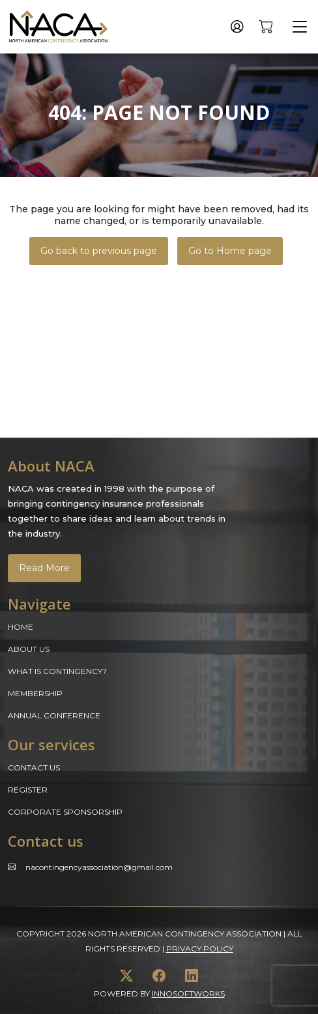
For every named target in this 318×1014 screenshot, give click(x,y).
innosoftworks (188, 993)
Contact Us (34, 767)
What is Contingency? (57, 671)
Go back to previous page (98, 251)
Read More (44, 568)
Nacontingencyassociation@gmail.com (99, 867)
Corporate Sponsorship (65, 812)
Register (28, 790)
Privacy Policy (199, 948)
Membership (35, 693)
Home (20, 627)
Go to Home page (230, 251)
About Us (29, 649)
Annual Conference (54, 715)
